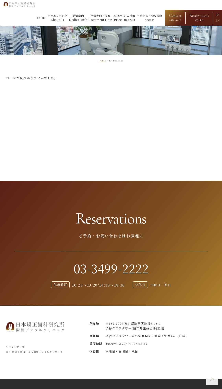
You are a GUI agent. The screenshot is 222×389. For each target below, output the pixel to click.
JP (217, 15)
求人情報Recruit (129, 18)
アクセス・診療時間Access (149, 18)
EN (218, 20)
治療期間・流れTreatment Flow (100, 18)
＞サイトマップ (15, 347)
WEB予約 (199, 17)
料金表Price (118, 18)
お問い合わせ (175, 17)
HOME (41, 18)
